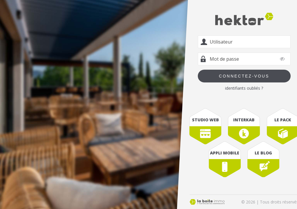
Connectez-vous (244, 76)
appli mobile (224, 153)
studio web (205, 119)
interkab (244, 119)
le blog (263, 153)
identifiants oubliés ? (244, 88)
